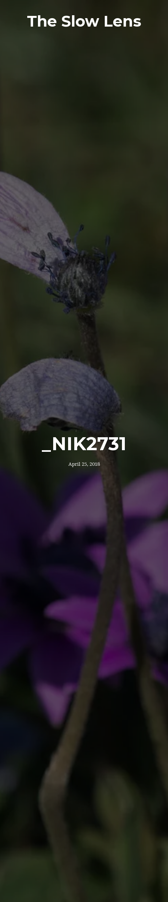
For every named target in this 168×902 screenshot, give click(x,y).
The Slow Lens (84, 21)
